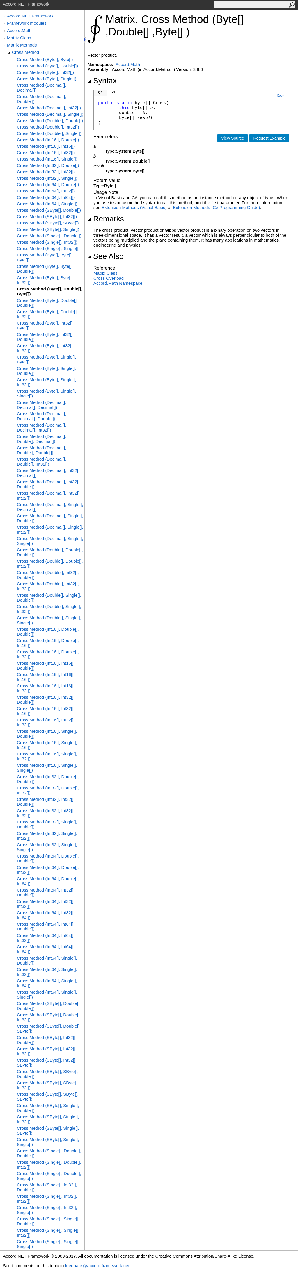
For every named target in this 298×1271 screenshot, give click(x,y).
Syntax (102, 80)
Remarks (106, 218)
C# (100, 92)
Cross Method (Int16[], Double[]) (48, 139)
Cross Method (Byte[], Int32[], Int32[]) (45, 348)
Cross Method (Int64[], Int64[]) (46, 197)
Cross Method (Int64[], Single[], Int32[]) (47, 972)
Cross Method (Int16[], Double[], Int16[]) (48, 643)
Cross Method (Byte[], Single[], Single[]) (46, 393)
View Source (232, 138)
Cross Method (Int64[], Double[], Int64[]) (48, 881)
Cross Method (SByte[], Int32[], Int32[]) (47, 1051)
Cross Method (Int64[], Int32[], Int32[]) (45, 904)
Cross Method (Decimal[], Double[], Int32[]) (41, 461)
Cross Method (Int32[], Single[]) (47, 178)
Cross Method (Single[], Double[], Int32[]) (49, 1165)
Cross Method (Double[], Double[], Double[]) (50, 552)
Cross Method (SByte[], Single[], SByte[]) (48, 1130)
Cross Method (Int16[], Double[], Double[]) (48, 632)
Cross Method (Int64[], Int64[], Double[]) (45, 926)
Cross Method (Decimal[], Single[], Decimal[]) (50, 507)
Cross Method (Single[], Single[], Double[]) (48, 1221)
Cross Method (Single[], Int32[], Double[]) (47, 1187)
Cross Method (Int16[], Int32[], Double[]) (45, 700)
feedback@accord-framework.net (97, 1265)
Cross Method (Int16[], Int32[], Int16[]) (45, 711)
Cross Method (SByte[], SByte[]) (48, 222)
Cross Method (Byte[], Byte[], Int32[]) (45, 280)
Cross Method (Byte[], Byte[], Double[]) (45, 269)
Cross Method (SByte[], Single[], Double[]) (48, 1108)
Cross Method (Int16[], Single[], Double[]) (47, 734)
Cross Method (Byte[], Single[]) (46, 78)
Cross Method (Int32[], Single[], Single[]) (47, 847)
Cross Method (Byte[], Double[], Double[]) (47, 303)
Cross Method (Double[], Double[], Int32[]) (50, 563)
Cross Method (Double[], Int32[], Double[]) (48, 575)
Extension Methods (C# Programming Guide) (216, 207)
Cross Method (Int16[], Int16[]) (46, 146)
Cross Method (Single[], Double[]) (49, 235)
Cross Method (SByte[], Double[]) (49, 210)
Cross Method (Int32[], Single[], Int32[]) (47, 836)
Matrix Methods (22, 44)
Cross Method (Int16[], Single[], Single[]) (47, 768)
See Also (106, 256)
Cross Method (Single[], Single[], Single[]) (48, 1244)
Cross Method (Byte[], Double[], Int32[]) (47, 314)
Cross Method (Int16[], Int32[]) (46, 152)
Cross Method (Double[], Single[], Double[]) (49, 597)
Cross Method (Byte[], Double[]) (47, 65)
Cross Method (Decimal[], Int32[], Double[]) (49, 484)
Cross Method (25, 52)
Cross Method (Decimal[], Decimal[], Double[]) (41, 416)
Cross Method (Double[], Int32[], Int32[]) (48, 586)
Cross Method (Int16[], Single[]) (47, 158)
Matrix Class (19, 37)
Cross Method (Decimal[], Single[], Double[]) (50, 518)
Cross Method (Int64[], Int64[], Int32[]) (45, 938)
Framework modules (27, 23)
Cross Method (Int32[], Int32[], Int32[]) (45, 813)
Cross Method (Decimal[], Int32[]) (49, 107)
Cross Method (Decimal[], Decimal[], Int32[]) (41, 427)
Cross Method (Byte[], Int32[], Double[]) (45, 337)
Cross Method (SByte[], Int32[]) (47, 216)
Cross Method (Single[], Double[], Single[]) (49, 1176)
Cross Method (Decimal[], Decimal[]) (41, 87)
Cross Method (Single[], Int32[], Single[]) (47, 1210)
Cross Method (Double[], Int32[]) (48, 126)
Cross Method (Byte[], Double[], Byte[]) (49, 291)
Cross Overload (108, 278)
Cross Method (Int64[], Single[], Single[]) (47, 994)
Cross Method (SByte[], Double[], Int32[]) (49, 1017)
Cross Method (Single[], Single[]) (48, 248)
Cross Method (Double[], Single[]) (49, 133)
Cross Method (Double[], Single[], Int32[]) (49, 609)
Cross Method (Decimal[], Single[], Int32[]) (50, 529)
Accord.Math (19, 30)
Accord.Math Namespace (117, 283)
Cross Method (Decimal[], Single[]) (50, 114)
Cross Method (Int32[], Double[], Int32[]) (48, 790)
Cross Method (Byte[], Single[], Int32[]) (46, 382)
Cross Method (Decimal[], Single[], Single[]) (50, 541)
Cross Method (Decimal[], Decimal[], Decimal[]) (41, 405)
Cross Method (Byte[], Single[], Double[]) (46, 371)
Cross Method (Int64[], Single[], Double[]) (47, 960)
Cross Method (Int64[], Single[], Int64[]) (47, 983)
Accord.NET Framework (30, 15)
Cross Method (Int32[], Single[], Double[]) (47, 824)
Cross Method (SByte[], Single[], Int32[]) (48, 1119)
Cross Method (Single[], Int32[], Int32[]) (47, 1199)
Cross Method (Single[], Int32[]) (47, 242)
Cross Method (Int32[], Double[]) (48, 165)
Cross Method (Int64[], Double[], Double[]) (48, 858)
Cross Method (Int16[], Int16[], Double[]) (45, 666)
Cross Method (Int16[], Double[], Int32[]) (48, 654)
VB (113, 92)
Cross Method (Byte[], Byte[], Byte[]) (45, 257)
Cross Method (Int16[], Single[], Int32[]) (47, 756)
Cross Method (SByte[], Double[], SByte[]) (49, 1028)
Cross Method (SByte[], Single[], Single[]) (48, 1142)
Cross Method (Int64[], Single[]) (47, 203)
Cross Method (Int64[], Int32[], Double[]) (45, 892)
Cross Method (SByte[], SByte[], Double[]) (48, 1074)
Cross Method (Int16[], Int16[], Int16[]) (45, 677)
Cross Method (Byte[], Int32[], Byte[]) (45, 325)
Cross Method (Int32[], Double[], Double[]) (48, 779)
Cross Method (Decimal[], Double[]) (41, 99)
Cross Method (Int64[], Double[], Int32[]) (48, 870)
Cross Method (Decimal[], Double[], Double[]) (41, 450)
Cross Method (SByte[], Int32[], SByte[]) (47, 1062)
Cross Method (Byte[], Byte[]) (45, 59)
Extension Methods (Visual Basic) (134, 207)
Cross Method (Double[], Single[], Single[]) (49, 620)
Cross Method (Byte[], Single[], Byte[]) (46, 359)
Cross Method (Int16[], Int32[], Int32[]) (45, 722)
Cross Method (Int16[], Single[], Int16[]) (47, 745)
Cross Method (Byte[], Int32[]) (45, 72)
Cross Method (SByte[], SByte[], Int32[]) (48, 1085)
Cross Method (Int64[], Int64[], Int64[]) (45, 949)
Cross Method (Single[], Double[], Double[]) (49, 1153)
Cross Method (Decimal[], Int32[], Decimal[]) (49, 473)
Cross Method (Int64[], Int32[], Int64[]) (45, 915)
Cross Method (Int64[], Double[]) (48, 184)
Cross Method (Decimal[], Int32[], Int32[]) (49, 495)
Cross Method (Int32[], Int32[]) (46, 171)
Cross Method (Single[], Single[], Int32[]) (48, 1233)
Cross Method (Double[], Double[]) (50, 120)
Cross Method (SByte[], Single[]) (48, 229)
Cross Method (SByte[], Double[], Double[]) (49, 1006)
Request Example (269, 138)
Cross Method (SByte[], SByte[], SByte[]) (48, 1096)
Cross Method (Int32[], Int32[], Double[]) (45, 802)
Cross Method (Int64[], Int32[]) (46, 190)
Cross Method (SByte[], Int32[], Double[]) (47, 1040)
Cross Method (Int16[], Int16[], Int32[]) (45, 688)
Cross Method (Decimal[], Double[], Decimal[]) (41, 439)
